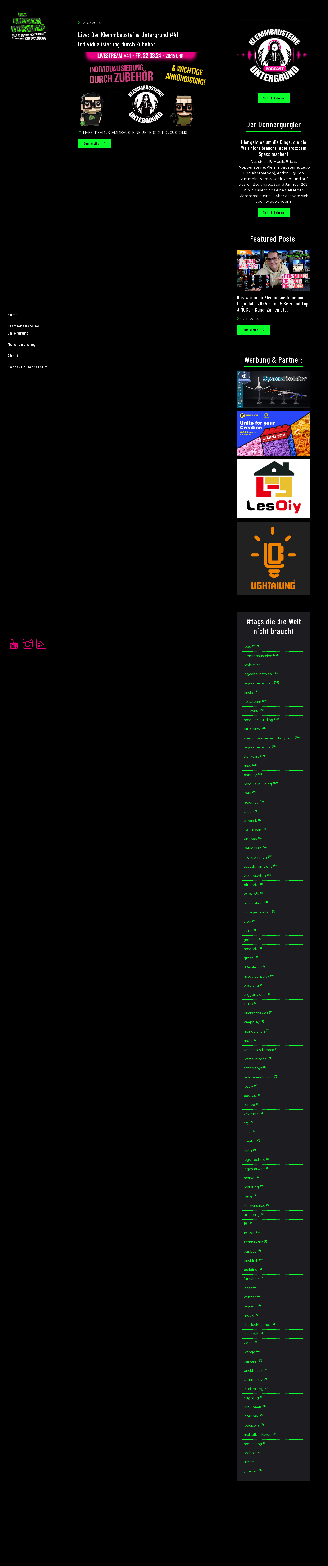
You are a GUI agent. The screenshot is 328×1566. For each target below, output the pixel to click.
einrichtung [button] (262, 1451)
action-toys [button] (262, 1107)
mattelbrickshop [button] (267, 1500)
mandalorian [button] (263, 1068)
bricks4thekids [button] (265, 1048)
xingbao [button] (259, 862)
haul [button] (256, 813)
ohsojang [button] (260, 1019)
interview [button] (260, 1480)
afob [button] (256, 950)
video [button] (257, 1402)
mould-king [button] (262, 930)
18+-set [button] (258, 1284)
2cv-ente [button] (260, 1156)
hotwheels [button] (261, 1470)
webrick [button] (259, 842)
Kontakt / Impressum (33, 813)
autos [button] (257, 1038)
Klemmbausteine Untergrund (40, 780)
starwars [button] (260, 718)
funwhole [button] (261, 1333)
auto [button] (256, 960)
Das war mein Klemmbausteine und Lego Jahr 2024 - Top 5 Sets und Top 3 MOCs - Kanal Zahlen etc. (278, 306)
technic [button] (259, 1519)
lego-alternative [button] (266, 764)
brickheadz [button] (262, 1431)
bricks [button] (258, 699)
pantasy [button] (259, 793)
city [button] (255, 1166)
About (18, 802)
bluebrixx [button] (261, 911)
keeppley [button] (260, 1058)
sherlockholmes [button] (267, 1382)
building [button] (259, 1323)
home (18, 768)
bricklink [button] (259, 1313)
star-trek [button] (259, 1392)
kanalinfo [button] (260, 921)
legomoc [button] (260, 822)
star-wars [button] (261, 773)
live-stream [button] (262, 852)
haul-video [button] (262, 872)
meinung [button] (260, 1235)
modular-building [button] (269, 728)
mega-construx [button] (266, 1009)
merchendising (26, 791)
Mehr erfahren (279, 100)
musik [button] (257, 1372)
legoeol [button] (259, 1362)
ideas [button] (257, 1343)
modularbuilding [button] (268, 803)
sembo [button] (258, 1147)
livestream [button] (262, 709)
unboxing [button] (260, 1264)
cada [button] (256, 832)
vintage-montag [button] (266, 940)
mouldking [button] (262, 1510)
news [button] (257, 1245)
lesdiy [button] (257, 1127)
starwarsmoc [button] (264, 1254)
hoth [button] (256, 1196)
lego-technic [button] (263, 1205)
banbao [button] (259, 1304)
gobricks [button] (260, 970)
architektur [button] (262, 1294)
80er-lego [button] (261, 999)
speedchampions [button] (268, 891)
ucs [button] (255, 1529)
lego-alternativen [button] (268, 689)
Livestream (99, 135)
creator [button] (258, 1186)
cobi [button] (256, 1176)
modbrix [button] (259, 979)
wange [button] (258, 1412)
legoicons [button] (261, 1490)
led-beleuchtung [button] (267, 1117)
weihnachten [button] (264, 901)
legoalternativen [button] (268, 679)
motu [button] (257, 1078)
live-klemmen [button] (265, 881)
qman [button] (257, 989)
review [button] (259, 669)
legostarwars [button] (263, 1215)
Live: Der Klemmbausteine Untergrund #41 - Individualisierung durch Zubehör (148, 41)
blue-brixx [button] (261, 738)
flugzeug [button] (260, 1461)
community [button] (262, 1441)
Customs (184, 135)
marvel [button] (258, 1225)
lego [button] (257, 649)
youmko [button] (259, 1539)
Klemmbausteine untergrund (143, 135)
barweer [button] (259, 1421)
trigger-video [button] (264, 1029)
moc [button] (257, 783)
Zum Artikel (100, 146)
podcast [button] (259, 1137)
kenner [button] (258, 1353)
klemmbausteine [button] (269, 659)
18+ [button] (255, 1274)
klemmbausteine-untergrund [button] (284, 751)
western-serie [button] (264, 1097)
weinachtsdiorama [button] (269, 1087)
